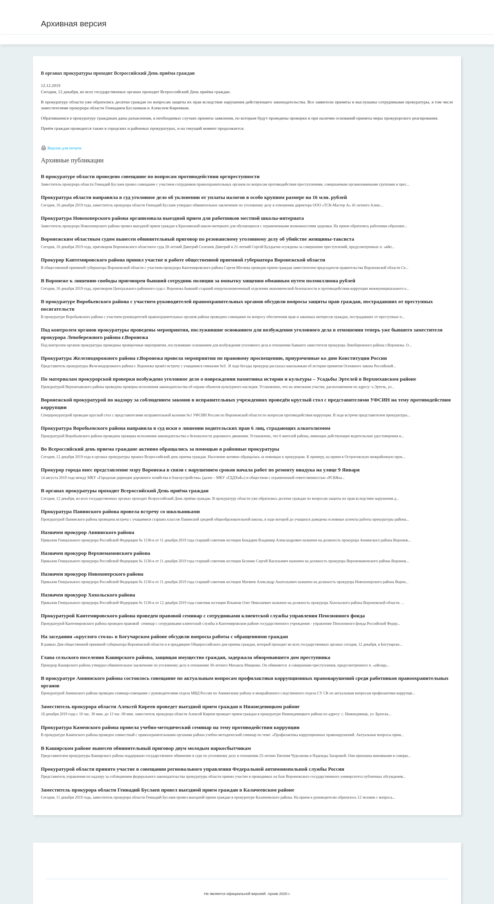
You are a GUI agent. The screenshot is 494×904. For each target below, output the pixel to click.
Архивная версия (73, 23)
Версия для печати (65, 147)
